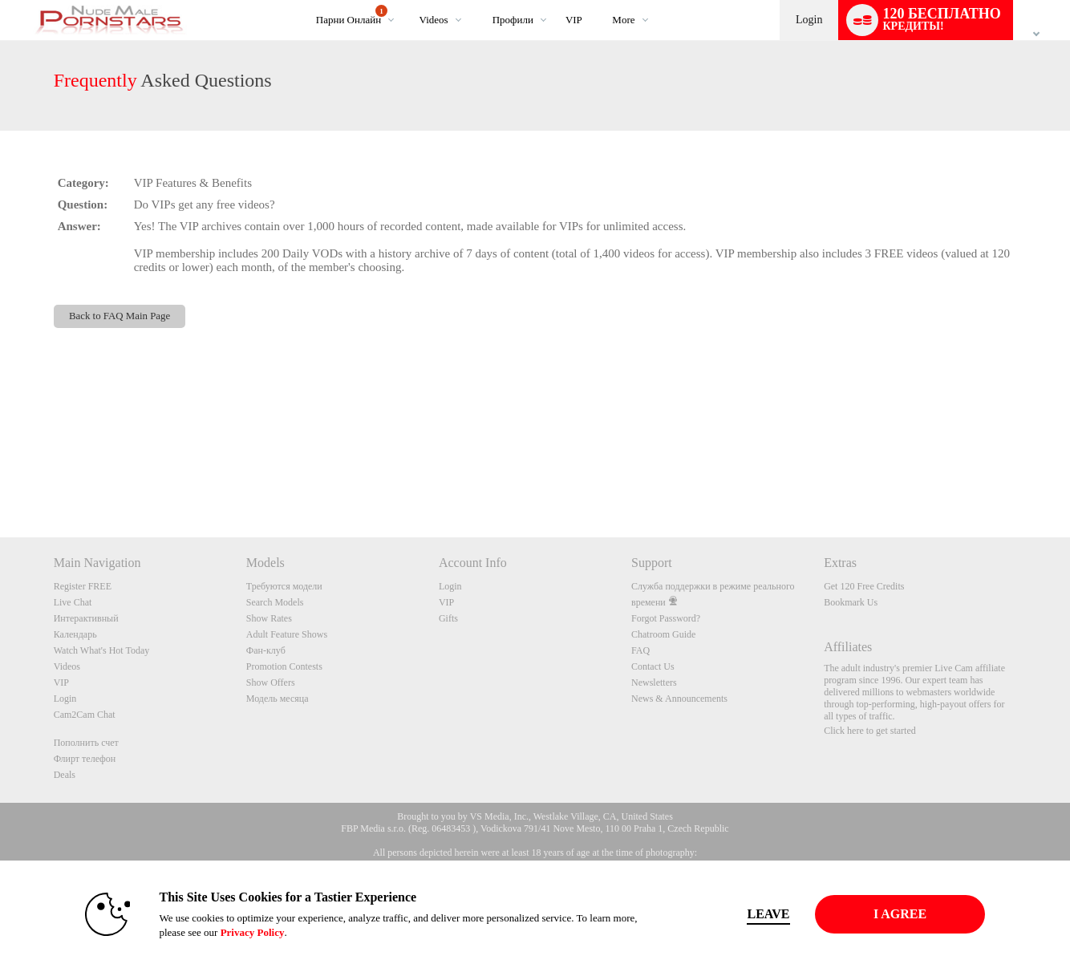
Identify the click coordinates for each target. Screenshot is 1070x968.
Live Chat (73, 602)
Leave (759, 914)
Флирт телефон (85, 758)
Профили (512, 20)
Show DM (0, 477)
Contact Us (653, 666)
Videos (433, 20)
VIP (573, 20)
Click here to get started (870, 730)
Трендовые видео (405, 0)
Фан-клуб (266, 650)
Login (809, 20)
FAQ (640, 650)
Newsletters (654, 682)
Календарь (75, 634)
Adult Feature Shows (286, 634)
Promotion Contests (284, 666)
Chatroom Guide (663, 634)
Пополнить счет (86, 742)
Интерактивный (86, 618)
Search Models (275, 602)
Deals (64, 774)
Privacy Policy (243, 932)
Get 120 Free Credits (864, 586)
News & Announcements (679, 698)
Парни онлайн (351, 15)
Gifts (448, 618)
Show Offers (270, 682)
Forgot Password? (665, 618)
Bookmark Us (850, 602)
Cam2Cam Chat (85, 714)
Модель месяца (277, 698)
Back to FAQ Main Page (119, 316)
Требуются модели (284, 586)
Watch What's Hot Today (102, 650)
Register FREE (82, 586)
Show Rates (269, 618)
